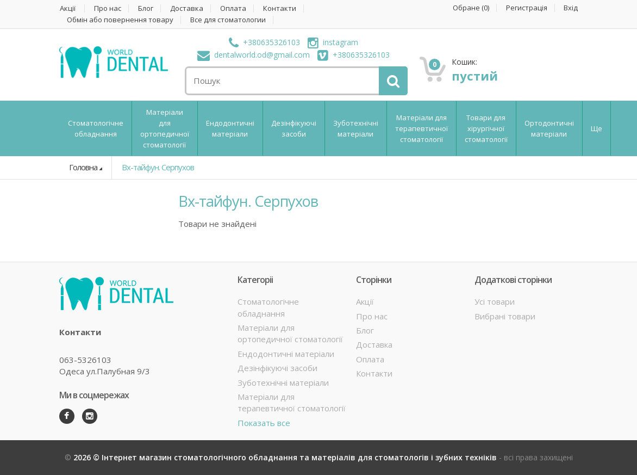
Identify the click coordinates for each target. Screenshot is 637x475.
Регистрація (526, 8)
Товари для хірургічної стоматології (486, 128)
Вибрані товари (504, 316)
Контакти (279, 8)
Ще (596, 128)
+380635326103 (264, 42)
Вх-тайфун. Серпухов (158, 167)
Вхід (571, 8)
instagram (333, 42)
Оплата (233, 8)
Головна (83, 167)
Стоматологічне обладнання (95, 128)
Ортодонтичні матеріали (549, 128)
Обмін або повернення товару (120, 20)
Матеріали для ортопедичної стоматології (164, 128)
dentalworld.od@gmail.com (253, 55)
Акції (68, 8)
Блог (145, 8)
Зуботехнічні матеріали (355, 128)
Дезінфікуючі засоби (293, 128)
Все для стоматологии (228, 20)
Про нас (107, 8)
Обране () (471, 8)
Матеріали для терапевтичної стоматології (421, 128)
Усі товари (494, 301)
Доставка (186, 8)
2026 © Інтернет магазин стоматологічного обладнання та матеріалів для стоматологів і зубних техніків (286, 457)
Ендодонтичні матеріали (230, 128)
